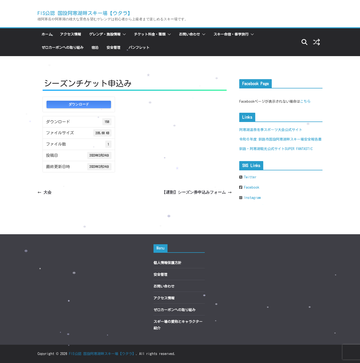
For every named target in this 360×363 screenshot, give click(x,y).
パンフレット (139, 47)
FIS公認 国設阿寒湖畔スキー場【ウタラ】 (85, 13)
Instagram (251, 197)
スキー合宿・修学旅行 (231, 34)
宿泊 (95, 47)
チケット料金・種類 (150, 34)
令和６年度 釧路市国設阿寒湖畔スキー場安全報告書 (280, 139)
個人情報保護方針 (168, 263)
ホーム (47, 34)
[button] (123, 34)
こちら (305, 101)
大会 (45, 192)
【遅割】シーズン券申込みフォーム (197, 192)
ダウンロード (78, 104)
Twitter (249, 177)
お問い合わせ (189, 34)
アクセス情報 (70, 34)
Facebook (250, 187)
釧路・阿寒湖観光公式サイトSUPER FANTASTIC (275, 149)
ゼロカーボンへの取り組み (63, 47)
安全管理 (113, 47)
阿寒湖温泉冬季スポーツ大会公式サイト (270, 130)
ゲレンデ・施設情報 (104, 34)
